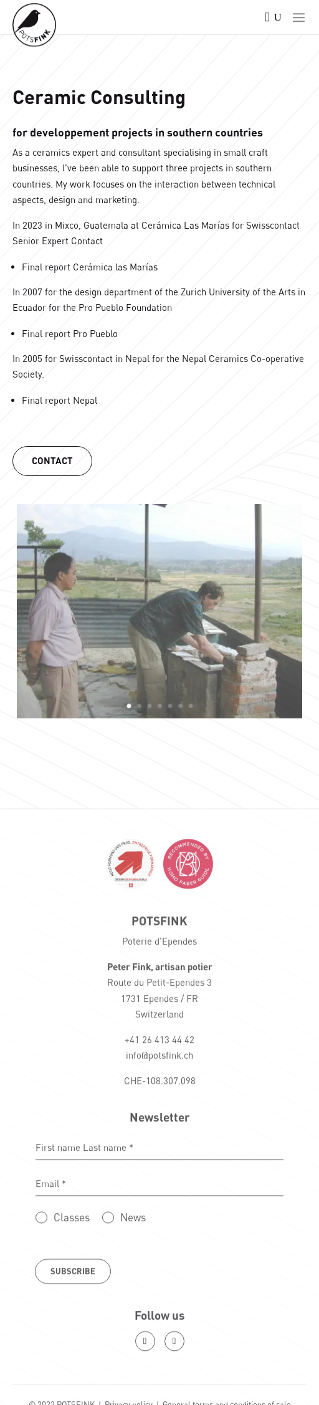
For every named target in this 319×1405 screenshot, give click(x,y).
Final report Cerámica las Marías (90, 266)
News (133, 1269)
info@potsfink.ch (159, 1107)
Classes (72, 1269)
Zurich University (213, 291)
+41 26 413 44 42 (159, 1091)
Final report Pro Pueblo (70, 332)
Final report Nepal (59, 399)
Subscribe (72, 1324)
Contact (53, 459)
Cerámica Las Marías (185, 225)
